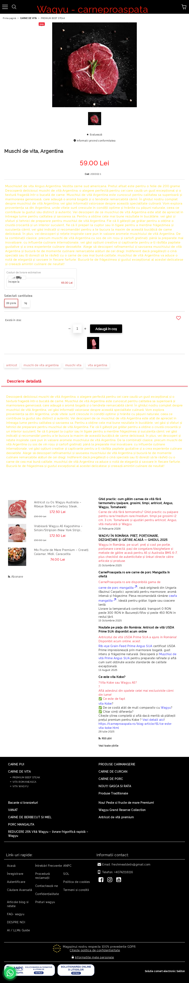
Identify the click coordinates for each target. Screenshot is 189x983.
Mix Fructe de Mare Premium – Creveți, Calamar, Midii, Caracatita (61, 552)
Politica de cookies (76, 881)
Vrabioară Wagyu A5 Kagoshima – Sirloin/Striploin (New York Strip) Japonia (58, 528)
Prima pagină (9, 18)
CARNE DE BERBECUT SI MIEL (30, 817)
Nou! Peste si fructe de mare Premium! (126, 802)
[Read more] (139, 518)
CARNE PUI (16, 764)
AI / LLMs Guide (18, 930)
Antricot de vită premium (116, 817)
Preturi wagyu (45, 902)
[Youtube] (119, 880)
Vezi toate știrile (108, 745)
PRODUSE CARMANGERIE (117, 764)
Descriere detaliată (24, 381)
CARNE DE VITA (28, 18)
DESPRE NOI (16, 922)
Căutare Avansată (19, 890)
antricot (11, 365)
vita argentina (97, 365)
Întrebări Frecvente (48, 865)
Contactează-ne (46, 886)
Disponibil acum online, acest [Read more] (138, 639)
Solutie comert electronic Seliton (165, 970)
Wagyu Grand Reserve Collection (122, 810)
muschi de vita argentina (41, 365)
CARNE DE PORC (111, 779)
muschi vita (73, 365)
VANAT (13, 810)
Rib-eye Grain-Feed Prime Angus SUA (125, 646)
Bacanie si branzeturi (23, 802)
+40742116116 (123, 872)
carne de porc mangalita (118, 587)
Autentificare (16, 881)
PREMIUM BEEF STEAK (53, 18)
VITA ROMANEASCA (24, 781)
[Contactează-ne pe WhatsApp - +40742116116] (10, 973)
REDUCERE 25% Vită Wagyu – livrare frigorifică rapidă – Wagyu (48, 833)
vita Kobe (105, 703)
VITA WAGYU (20, 786)
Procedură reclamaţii (42, 875)
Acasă (11, 865)
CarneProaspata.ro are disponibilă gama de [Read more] (130, 582)
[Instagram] (110, 880)
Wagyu (166, 707)
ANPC (67, 865)
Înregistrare (15, 873)
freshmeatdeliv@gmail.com (131, 864)
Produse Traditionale (113, 793)
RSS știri (107, 738)
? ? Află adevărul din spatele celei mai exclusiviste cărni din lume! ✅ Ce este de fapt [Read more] (136, 690)
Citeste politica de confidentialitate (95, 950)
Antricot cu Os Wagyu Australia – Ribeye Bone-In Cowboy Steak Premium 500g (57, 504)
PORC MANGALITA (21, 824)
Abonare (17, 576)
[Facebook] (102, 880)
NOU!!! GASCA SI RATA (115, 786)
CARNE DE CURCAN (113, 771)
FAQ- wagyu (15, 914)
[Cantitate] (77, 328)
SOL (66, 873)
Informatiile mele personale (94, 956)
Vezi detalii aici (153, 719)
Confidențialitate (47, 894)
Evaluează (96, 134)
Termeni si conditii (76, 890)
